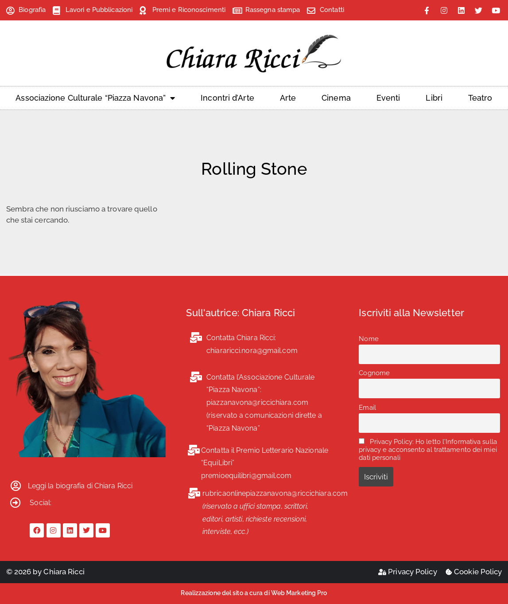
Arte (288, 97)
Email (367, 408)
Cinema (336, 97)
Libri (434, 97)
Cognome (374, 373)
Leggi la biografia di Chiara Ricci (80, 486)
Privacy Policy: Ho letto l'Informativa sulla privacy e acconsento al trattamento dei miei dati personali (428, 450)
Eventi (388, 97)
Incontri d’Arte (227, 97)
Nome (368, 339)
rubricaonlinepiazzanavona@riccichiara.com (275, 493)
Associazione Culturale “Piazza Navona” (95, 98)
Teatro (480, 97)
